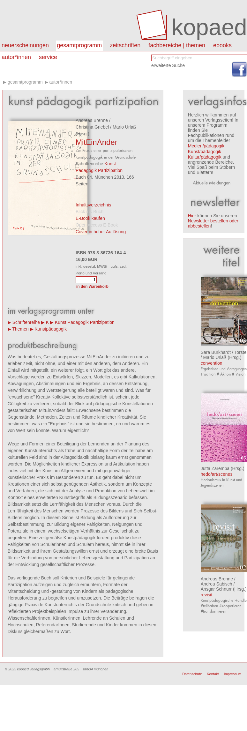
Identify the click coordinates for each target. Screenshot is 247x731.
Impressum (232, 674)
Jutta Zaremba (215, 468)
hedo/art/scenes (217, 474)
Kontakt (213, 674)
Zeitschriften (125, 45)
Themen (20, 329)
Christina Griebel (92, 127)
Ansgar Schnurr (216, 589)
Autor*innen (60, 82)
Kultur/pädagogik (204, 157)
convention (211, 363)
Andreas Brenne (92, 120)
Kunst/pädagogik (204, 151)
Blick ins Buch (89, 211)
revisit (207, 594)
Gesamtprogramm (79, 45)
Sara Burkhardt (216, 352)
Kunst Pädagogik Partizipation (85, 322)
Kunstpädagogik (51, 329)
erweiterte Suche (168, 65)
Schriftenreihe (26, 322)
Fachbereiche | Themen (176, 45)
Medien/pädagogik (206, 145)
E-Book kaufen (90, 218)
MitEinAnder (96, 142)
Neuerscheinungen (25, 45)
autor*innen (16, 57)
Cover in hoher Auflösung (101, 231)
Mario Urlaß (124, 127)
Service (48, 57)
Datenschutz (192, 674)
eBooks (222, 45)
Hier (192, 215)
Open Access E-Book (97, 225)
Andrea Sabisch (216, 583)
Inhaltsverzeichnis (93, 204)
